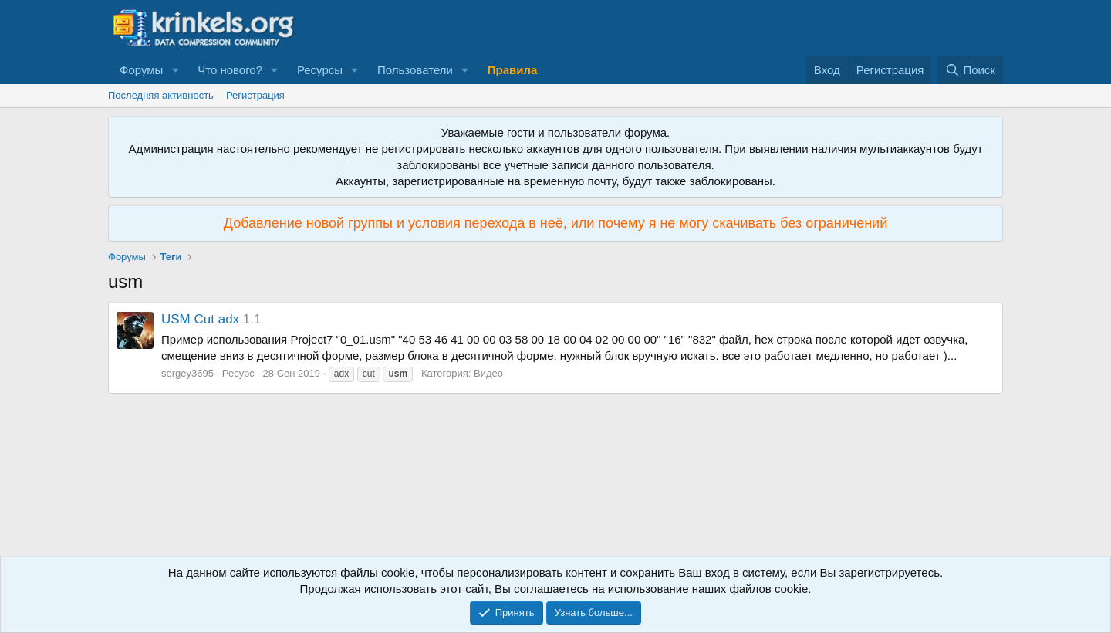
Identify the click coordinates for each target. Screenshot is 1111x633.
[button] (175, 70)
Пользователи (415, 69)
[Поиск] (970, 70)
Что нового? (230, 69)
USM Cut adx (200, 319)
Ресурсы (320, 69)
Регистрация (255, 95)
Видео (488, 373)
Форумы (141, 69)
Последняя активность (161, 95)
